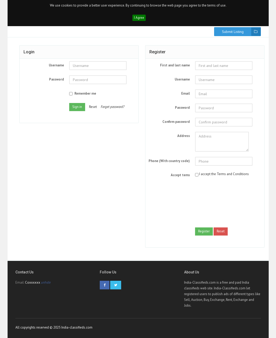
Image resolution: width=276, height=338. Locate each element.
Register (204, 231)
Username (56, 65)
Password (56, 79)
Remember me (82, 93)
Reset (93, 107)
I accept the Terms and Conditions (224, 174)
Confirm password (176, 121)
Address (183, 136)
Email (185, 93)
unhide (46, 282)
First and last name (175, 65)
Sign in (77, 107)
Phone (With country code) (169, 161)
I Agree (139, 17)
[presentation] (216, 203)
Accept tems (180, 175)
